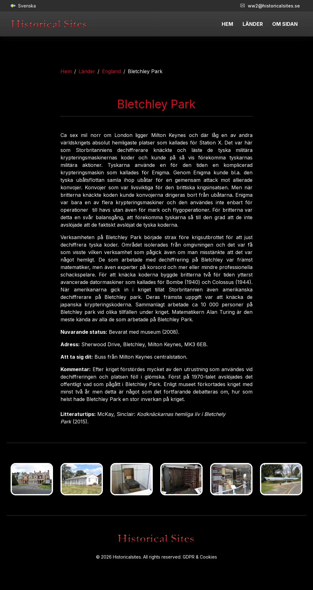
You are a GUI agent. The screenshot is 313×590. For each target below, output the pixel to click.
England (111, 71)
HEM (227, 24)
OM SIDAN (285, 24)
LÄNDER (253, 24)
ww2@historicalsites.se (270, 5)
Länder (87, 71)
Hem (66, 71)
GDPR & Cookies (200, 556)
